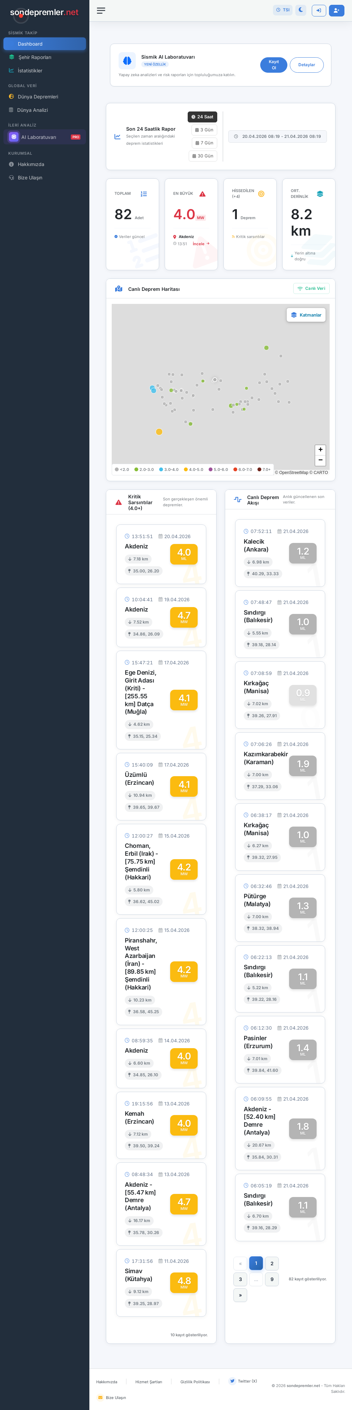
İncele (201, 243)
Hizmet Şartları (148, 1381)
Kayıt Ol (274, 64)
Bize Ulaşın (111, 1398)
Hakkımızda (106, 1381)
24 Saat (202, 116)
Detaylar (306, 64)
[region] (44, 705)
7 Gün (204, 142)
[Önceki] (240, 1263)
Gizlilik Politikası (195, 1381)
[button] (215, 380)
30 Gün (202, 155)
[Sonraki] (240, 1295)
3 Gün (204, 129)
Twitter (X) (242, 1381)
